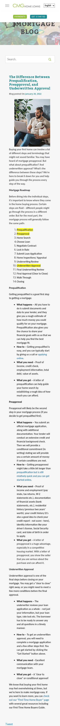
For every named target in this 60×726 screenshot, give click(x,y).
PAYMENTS (20, 16)
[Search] (27, 59)
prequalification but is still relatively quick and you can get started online (33, 476)
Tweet (9, 724)
